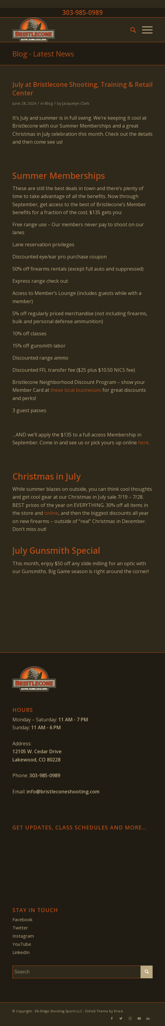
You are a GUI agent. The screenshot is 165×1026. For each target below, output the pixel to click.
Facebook (22, 919)
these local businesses (75, 390)
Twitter (20, 928)
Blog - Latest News (43, 54)
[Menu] (144, 30)
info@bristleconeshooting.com (63, 791)
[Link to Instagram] (129, 1018)
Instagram (23, 936)
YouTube (21, 944)
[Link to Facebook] (111, 1018)
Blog (49, 103)
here (143, 442)
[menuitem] (130, 30)
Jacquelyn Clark (75, 103)
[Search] (130, 30)
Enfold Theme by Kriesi (104, 1011)
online (51, 513)
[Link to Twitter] (120, 1018)
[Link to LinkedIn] (148, 1018)
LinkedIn (21, 952)
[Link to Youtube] (139, 1018)
